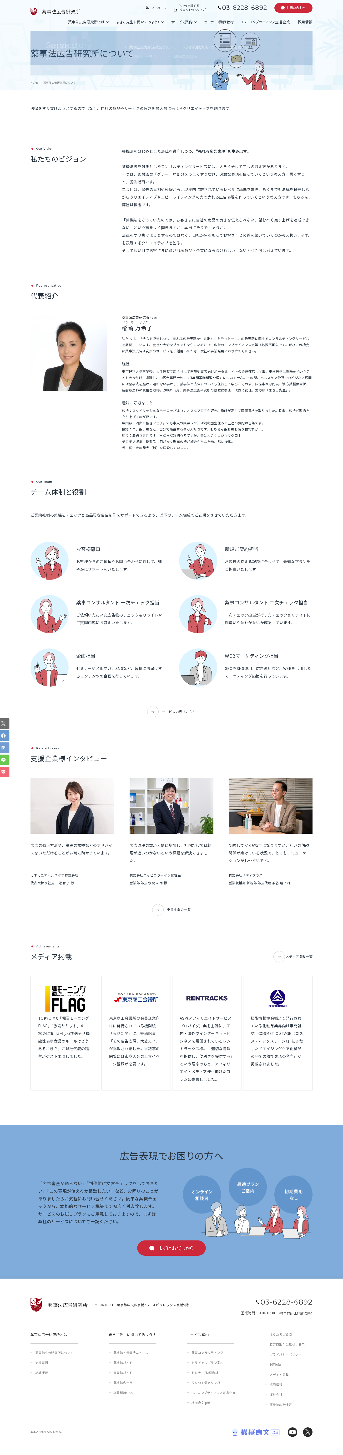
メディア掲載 (279, 1374)
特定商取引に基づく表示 (287, 1344)
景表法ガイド (122, 1372)
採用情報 (305, 22)
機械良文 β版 (201, 1402)
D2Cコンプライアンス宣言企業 (266, 22)
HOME (34, 82)
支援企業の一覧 (179, 909)
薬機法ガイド (122, 1362)
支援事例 (41, 1362)
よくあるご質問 (281, 1334)
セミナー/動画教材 (219, 22)
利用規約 (276, 1364)
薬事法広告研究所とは (86, 22)
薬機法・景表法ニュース (130, 1352)
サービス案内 (182, 22)
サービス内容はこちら (179, 711)
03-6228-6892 (244, 7)
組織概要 (41, 1372)
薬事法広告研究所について (54, 1352)
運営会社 (276, 1394)
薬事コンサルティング (207, 1352)
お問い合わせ (296, 7)
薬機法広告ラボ (124, 1382)
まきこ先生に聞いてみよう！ (138, 22)
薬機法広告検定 (281, 1404)
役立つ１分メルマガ (206, 1382)
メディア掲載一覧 (299, 956)
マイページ (158, 8)
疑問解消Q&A (123, 1392)
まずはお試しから (176, 1247)
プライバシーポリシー (286, 1354)
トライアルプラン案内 (207, 1362)
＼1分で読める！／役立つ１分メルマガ (192, 8)
